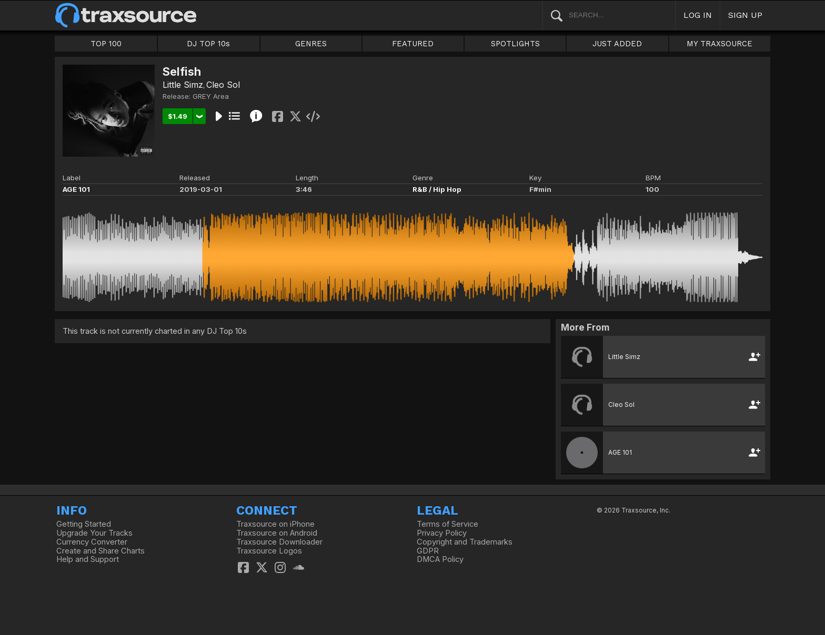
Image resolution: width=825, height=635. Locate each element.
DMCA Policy (440, 559)
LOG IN (697, 15)
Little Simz (183, 84)
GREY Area (211, 96)
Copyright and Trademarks (464, 542)
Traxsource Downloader (279, 542)
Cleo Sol (223, 84)
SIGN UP (745, 15)
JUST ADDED (617, 43)
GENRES (311, 43)
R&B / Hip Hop (437, 189)
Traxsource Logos (269, 551)
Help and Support (87, 559)
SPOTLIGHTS (515, 43)
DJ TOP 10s (208, 43)
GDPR (428, 551)
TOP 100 (106, 43)
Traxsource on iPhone (275, 524)
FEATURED (413, 43)
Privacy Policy (442, 533)
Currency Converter (91, 542)
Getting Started (83, 524)
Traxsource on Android (276, 533)
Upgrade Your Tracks (94, 533)
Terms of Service (447, 524)
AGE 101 (76, 189)
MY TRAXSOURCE (719, 43)
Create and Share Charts (100, 551)
